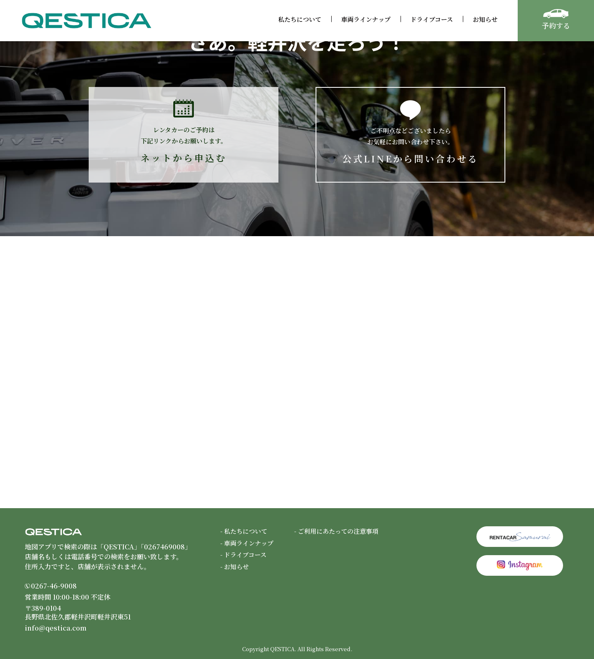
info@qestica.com (56, 628)
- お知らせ (234, 566)
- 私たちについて (243, 531)
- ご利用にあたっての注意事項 (336, 531)
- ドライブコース (243, 554)
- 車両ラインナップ (246, 543)
